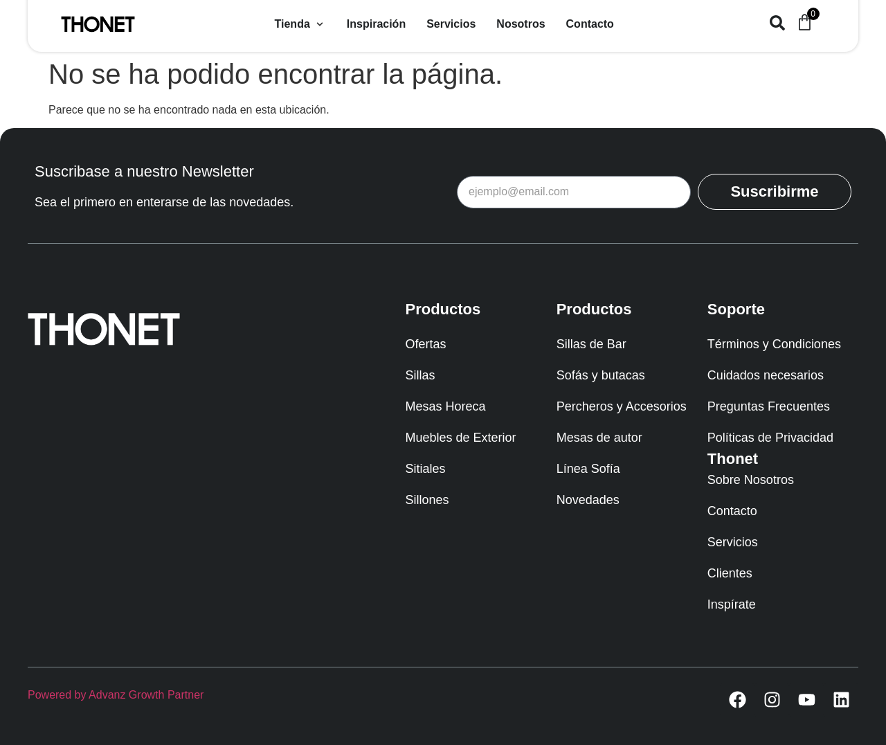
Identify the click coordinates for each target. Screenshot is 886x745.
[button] (300, 24)
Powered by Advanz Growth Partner (116, 695)
